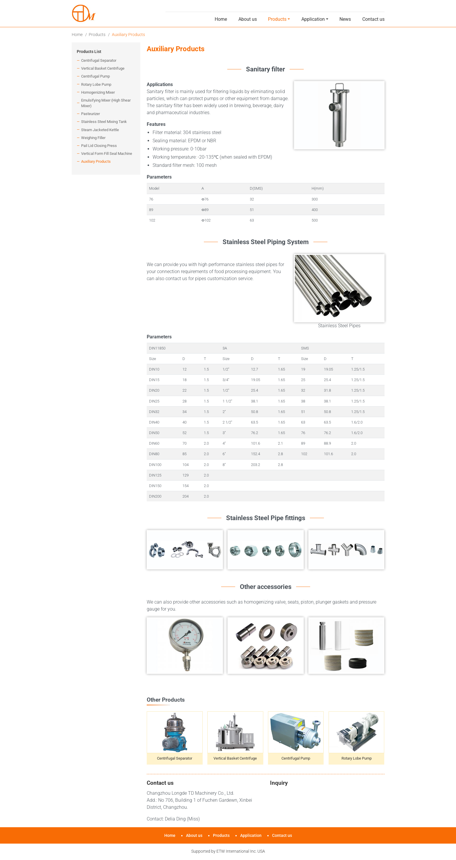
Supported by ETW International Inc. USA (228, 851)
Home (221, 19)
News (345, 19)
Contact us (373, 19)
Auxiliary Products (96, 161)
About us (247, 19)
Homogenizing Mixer (98, 92)
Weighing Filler (93, 138)
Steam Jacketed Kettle (100, 130)
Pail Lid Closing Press (99, 145)
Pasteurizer (90, 114)
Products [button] (277, 19)
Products (97, 34)
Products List (89, 51)
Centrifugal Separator (174, 758)
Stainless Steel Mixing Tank (104, 121)
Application (251, 835)
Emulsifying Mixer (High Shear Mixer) (106, 103)
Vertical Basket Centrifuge (235, 758)
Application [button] (313, 19)
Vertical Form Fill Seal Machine (106, 153)
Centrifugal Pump (295, 758)
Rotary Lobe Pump (356, 758)
